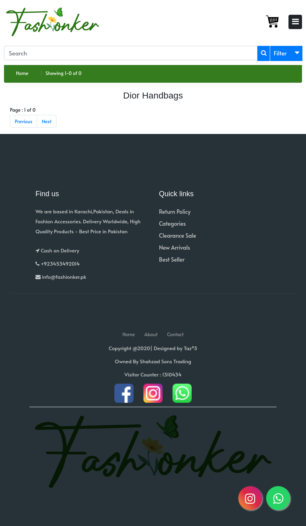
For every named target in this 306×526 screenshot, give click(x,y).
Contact (175, 334)
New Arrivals (174, 247)
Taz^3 (190, 348)
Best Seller (171, 259)
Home (22, 73)
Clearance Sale (177, 235)
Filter (280, 53)
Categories (172, 223)
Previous (23, 121)
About (150, 334)
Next (47, 121)
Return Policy (174, 211)
